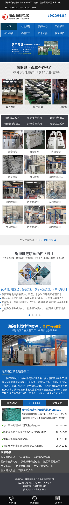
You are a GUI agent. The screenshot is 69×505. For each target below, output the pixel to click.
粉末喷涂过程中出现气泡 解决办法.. (22, 425)
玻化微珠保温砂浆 (30, 461)
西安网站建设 (8, 457)
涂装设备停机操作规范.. (16, 439)
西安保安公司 (25, 470)
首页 (8, 26)
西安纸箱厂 (7, 466)
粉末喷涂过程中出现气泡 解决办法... (41, 409)
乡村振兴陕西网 (42, 457)
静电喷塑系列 (34, 123)
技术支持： (28, 489)
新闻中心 (42, 26)
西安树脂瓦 (24, 457)
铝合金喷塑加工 (12, 123)
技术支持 (42, 33)
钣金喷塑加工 (57, 118)
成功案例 (8, 33)
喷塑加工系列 (57, 123)
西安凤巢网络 (39, 489)
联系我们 (59, 33)
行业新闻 (34, 403)
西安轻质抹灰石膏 (43, 466)
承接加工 (26, 33)
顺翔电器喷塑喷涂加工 (15, 371)
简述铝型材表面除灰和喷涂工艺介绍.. (23, 445)
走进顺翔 (26, 26)
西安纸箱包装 (23, 466)
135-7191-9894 (46, 240)
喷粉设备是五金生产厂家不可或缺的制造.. (25, 432)
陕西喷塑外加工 (51, 461)
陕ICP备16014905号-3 (40, 483)
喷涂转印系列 (34, 118)
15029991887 (57, 15)
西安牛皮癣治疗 (9, 461)
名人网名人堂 (8, 470)
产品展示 (59, 26)
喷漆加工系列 (12, 118)
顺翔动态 (11, 403)
